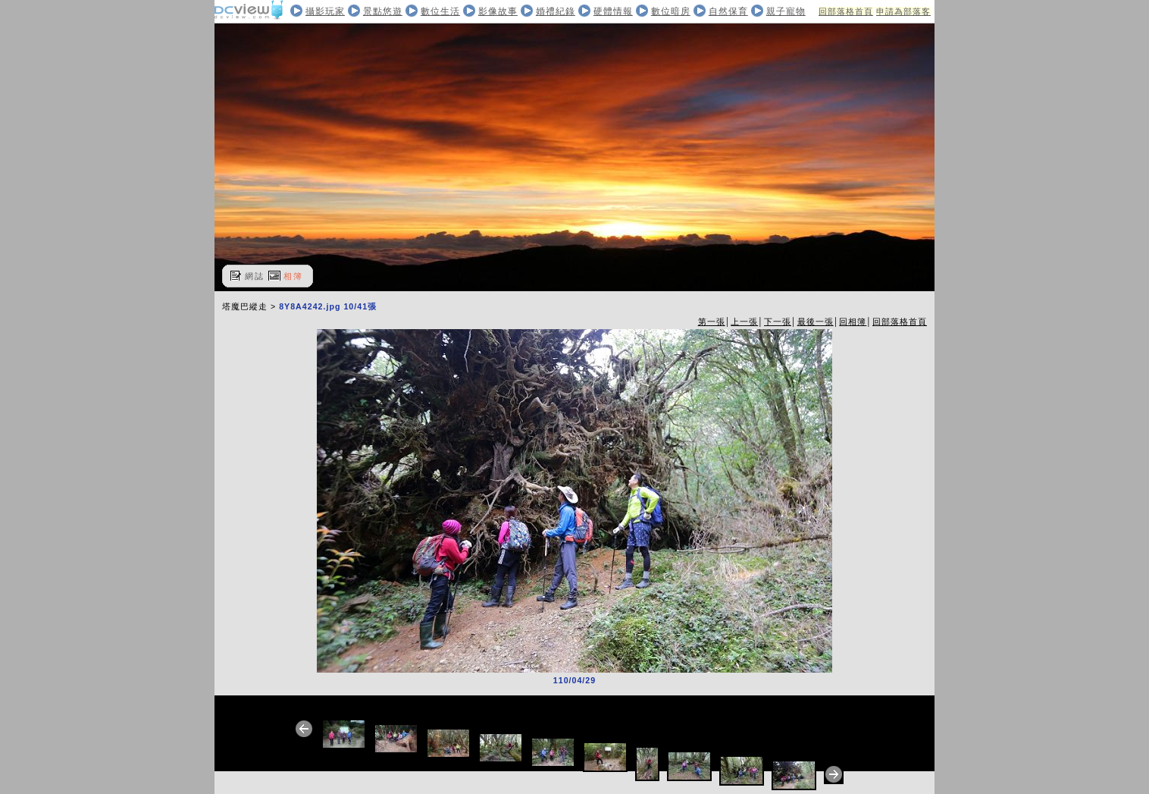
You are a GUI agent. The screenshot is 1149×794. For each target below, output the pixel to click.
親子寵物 (786, 11)
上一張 (744, 321)
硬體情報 (613, 11)
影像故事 (498, 11)
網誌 (255, 276)
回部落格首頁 (846, 11)
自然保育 (728, 11)
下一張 (777, 321)
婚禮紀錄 (555, 11)
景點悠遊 (382, 11)
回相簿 (852, 321)
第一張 (711, 321)
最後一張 (815, 321)
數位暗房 (670, 11)
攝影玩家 (325, 11)
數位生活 (440, 11)
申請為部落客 (903, 11)
